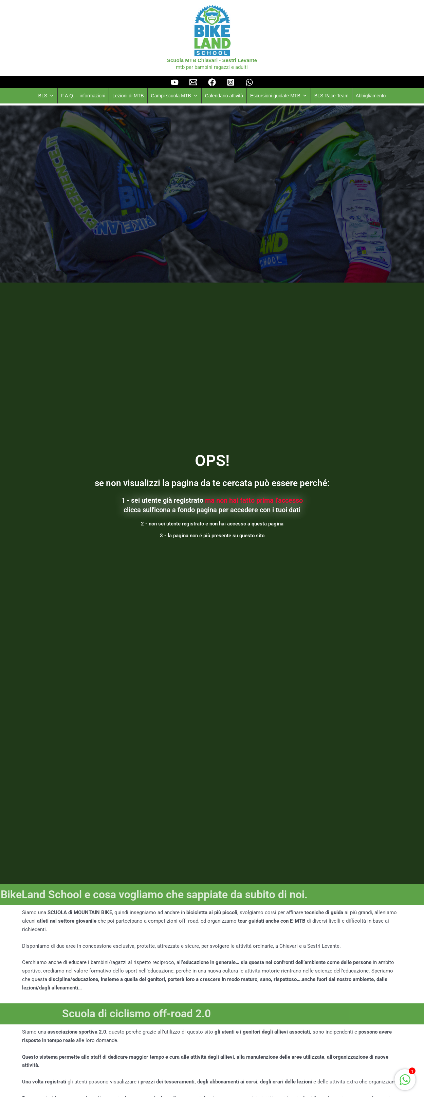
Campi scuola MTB (174, 95)
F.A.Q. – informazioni (83, 95)
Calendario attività (224, 95)
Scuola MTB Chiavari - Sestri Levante (212, 60)
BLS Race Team (331, 95)
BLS (46, 95)
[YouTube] (175, 82)
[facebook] (212, 82)
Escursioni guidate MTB (278, 95)
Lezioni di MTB (128, 95)
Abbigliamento (371, 95)
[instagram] (231, 82)
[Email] (193, 82)
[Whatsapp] (249, 82)
